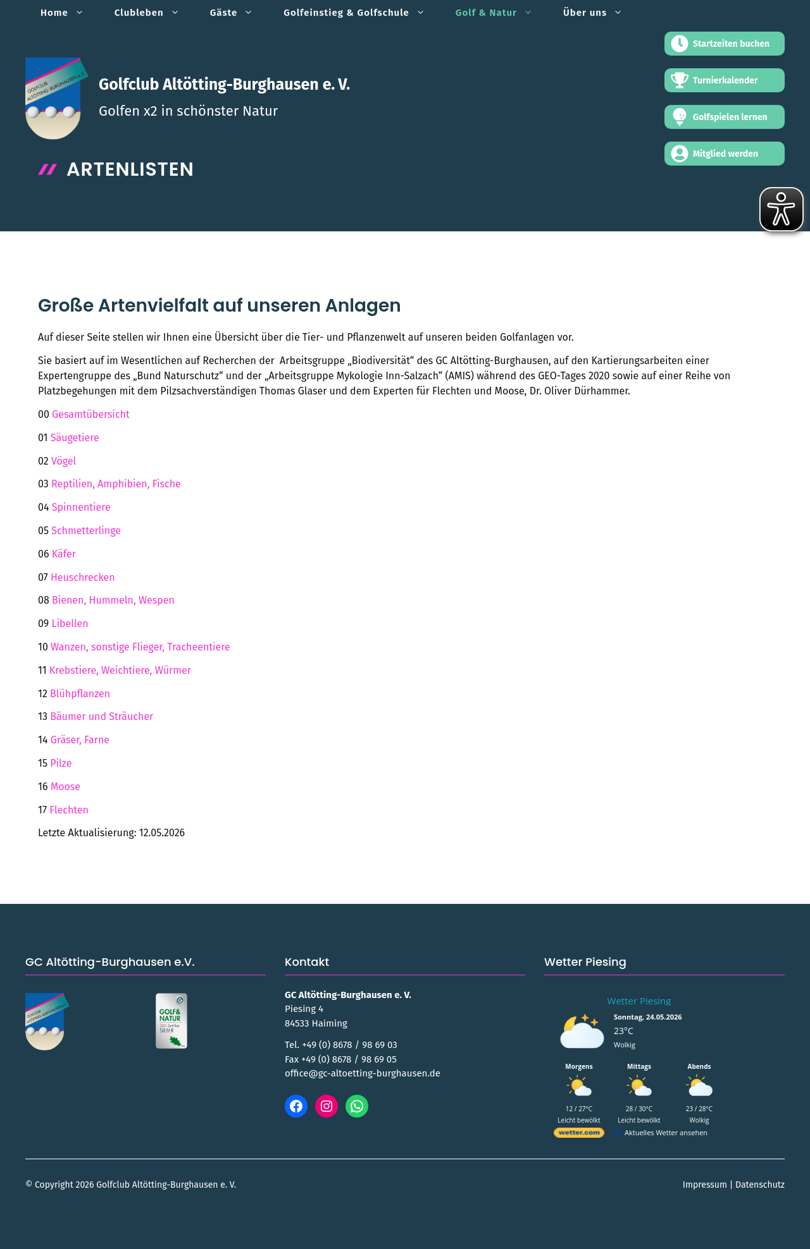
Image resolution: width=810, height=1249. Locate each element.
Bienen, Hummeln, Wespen (113, 600)
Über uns (600, 12)
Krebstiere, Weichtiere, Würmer (120, 670)
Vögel (63, 461)
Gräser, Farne (80, 740)
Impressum (705, 1184)
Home (69, 12)
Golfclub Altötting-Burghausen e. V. (224, 84)
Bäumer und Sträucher (101, 716)
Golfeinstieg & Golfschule (362, 12)
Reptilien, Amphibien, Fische (116, 484)
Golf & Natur (502, 12)
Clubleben (155, 12)
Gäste (239, 12)
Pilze (61, 763)
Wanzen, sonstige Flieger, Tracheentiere (140, 647)
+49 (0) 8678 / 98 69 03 (349, 1045)
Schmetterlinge (86, 531)
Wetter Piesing (639, 1000)
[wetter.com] (579, 1135)
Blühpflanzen (80, 694)
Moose (65, 787)
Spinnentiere (81, 507)
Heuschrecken (83, 577)
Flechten (69, 810)
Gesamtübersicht (91, 414)
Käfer (64, 554)
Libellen (69, 624)
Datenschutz (760, 1184)
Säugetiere (75, 438)
